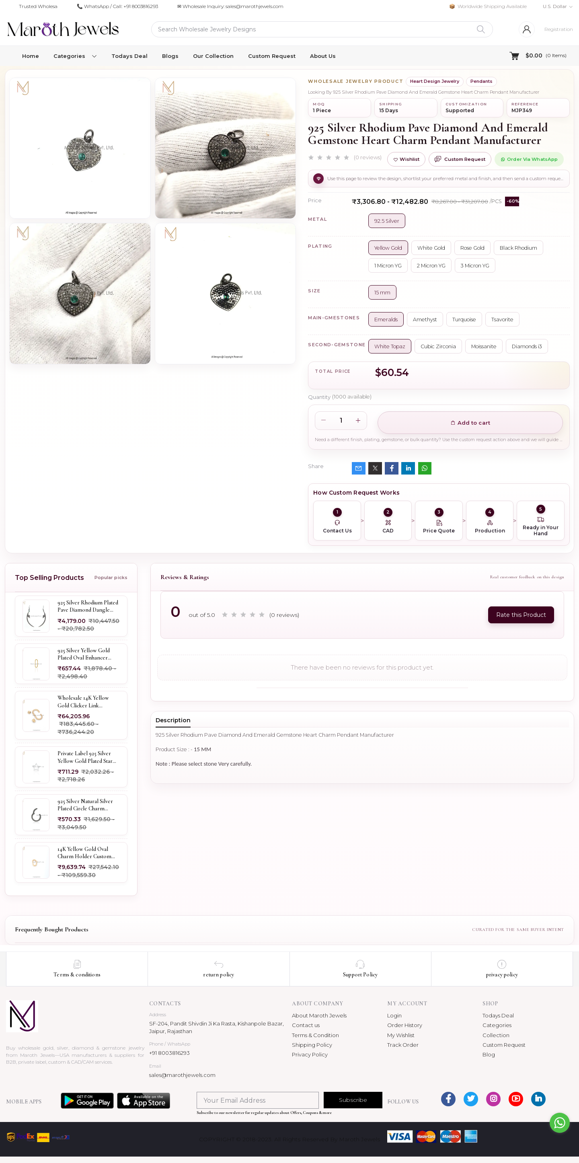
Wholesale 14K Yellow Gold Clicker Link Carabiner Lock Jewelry (85, 702)
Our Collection (213, 56)
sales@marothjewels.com (182, 1075)
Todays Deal (129, 56)
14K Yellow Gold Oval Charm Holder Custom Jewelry (84, 853)
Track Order (403, 1045)
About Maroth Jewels (319, 1015)
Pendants (481, 81)
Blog (488, 1054)
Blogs (170, 56)
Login (394, 1015)
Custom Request (272, 56)
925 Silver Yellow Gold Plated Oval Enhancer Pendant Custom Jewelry (86, 654)
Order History (404, 1025)
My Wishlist (401, 1035)
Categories (496, 1025)
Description (173, 720)
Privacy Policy (310, 1054)
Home (30, 56)
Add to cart (470, 422)
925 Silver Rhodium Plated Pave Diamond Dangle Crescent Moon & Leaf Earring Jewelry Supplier (87, 606)
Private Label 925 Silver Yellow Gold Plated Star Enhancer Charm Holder (86, 757)
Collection (495, 1035)
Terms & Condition (315, 1035)
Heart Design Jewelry (434, 81)
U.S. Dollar (555, 6)
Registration (558, 29)
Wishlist (406, 159)
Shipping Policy (312, 1045)
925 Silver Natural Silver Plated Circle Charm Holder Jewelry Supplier (86, 805)
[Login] (527, 29)
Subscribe (353, 1099)
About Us (323, 56)
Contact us (306, 1025)
